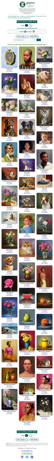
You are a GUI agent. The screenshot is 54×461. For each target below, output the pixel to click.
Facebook (21, 31)
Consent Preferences (27, 453)
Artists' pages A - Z (22, 36)
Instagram (29, 31)
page (22, 25)
